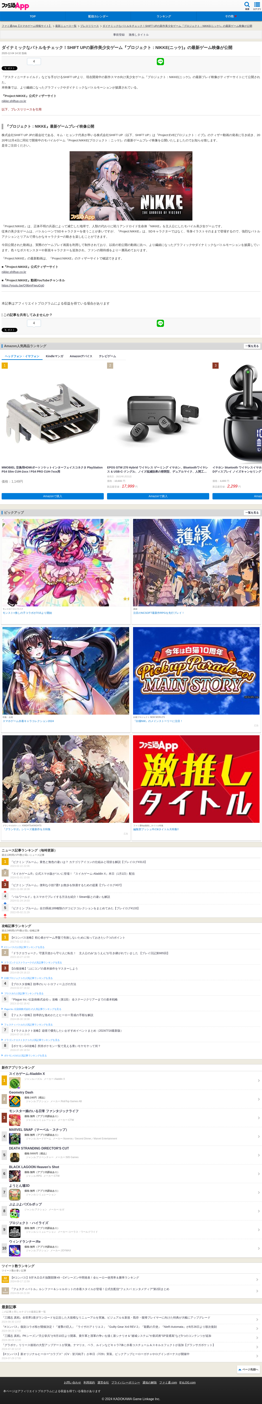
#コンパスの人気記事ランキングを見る (24, 947)
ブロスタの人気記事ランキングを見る (23, 993)
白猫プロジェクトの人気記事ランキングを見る (28, 978)
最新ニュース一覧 (66, 25)
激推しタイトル (139, 34)
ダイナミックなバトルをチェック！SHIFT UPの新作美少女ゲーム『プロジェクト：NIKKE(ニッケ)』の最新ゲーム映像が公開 (177, 25)
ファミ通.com (168, 1382)
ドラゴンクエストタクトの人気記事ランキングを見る (32, 1040)
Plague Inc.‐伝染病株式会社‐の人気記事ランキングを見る (32, 1009)
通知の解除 (149, 1382)
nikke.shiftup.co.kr (14, 101)
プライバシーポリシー (125, 1382)
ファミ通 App (15, 6)
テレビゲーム (107, 356)
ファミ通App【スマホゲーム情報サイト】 (27, 25)
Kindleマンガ (54, 356)
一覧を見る (252, 346)
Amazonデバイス (81, 356)
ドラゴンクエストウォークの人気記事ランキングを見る (33, 962)
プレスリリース (89, 25)
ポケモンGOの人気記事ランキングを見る (25, 1055)
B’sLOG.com (188, 1382)
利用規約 (89, 1382)
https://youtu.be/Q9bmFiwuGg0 (23, 285)
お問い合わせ (72, 1382)
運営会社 (103, 1382)
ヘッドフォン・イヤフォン (22, 356)
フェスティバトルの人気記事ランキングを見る (28, 1024)
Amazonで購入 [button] (52, 496)
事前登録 (119, 34)
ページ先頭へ (250, 1369)
